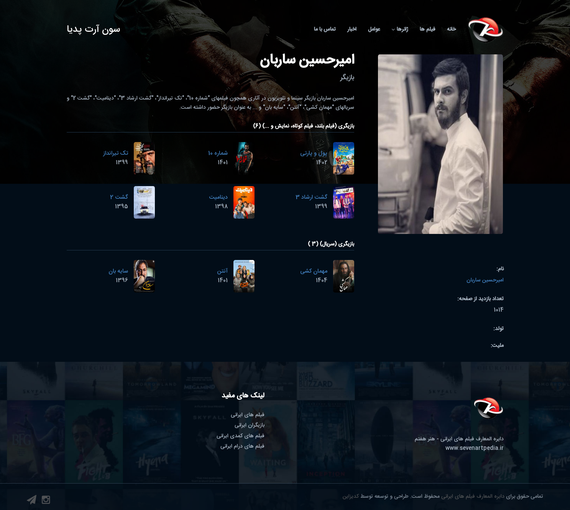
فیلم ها (427, 29)
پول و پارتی (313, 153)
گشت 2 (119, 197)
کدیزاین (351, 496)
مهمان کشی (313, 271)
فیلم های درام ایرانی (242, 446)
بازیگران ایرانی (249, 425)
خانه (451, 29)
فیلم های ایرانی (247, 415)
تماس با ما (325, 29)
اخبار (351, 29)
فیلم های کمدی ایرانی (240, 436)
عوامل (374, 29)
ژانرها (399, 29)
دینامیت (218, 197)
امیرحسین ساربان (485, 280)
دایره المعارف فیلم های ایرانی (472, 496)
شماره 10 (218, 153)
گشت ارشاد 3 (311, 197)
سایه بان (118, 271)
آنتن (222, 271)
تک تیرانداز (115, 153)
